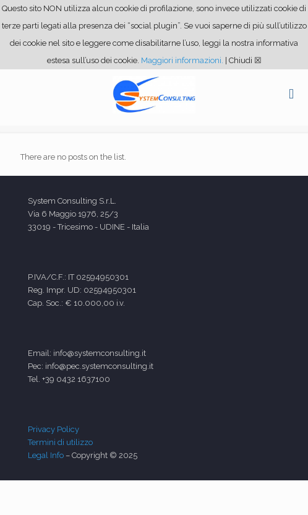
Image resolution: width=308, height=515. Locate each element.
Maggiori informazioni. (182, 60)
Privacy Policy (53, 429)
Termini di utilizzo (60, 442)
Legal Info (46, 455)
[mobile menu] (291, 94)
